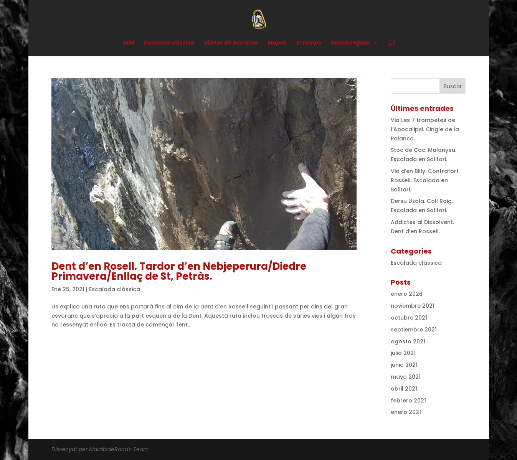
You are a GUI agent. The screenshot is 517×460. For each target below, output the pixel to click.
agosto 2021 (408, 341)
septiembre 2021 (414, 329)
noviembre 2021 (412, 306)
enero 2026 (407, 294)
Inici (128, 43)
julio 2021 (403, 353)
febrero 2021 (408, 400)
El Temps (308, 43)
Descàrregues (350, 43)
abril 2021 (404, 388)
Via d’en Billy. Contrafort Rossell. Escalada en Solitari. (425, 180)
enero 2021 (406, 412)
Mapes (277, 43)
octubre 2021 (409, 318)
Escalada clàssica (169, 43)
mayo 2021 (406, 377)
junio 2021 (404, 365)
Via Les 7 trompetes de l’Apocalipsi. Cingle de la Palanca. (425, 129)
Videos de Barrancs (231, 43)
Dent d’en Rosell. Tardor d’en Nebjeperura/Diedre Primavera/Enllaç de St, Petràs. (178, 271)
